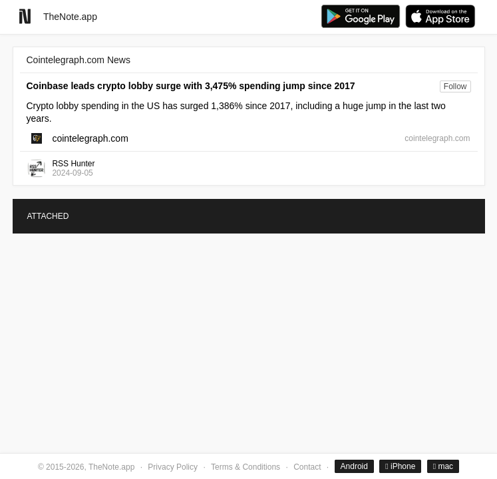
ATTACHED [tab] (48, 216)
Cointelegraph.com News (78, 60)
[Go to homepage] (25, 16)
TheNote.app (70, 16)
